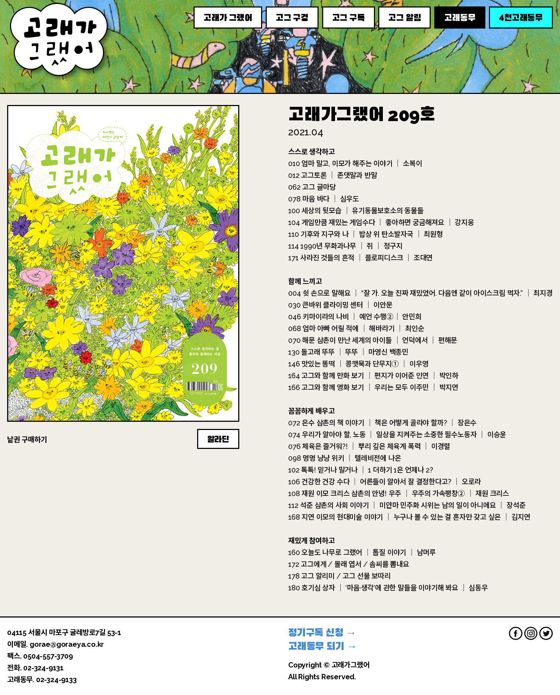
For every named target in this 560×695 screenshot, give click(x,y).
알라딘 (218, 439)
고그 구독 (348, 17)
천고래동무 (521, 17)
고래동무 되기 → (322, 646)
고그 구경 (292, 17)
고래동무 (459, 17)
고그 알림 (404, 17)
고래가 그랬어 (228, 17)
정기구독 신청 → (322, 633)
